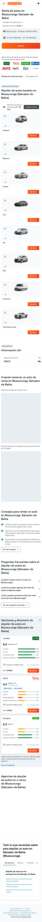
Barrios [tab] (20, 863)
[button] (3, 3)
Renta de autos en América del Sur (19, 911)
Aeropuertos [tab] (9, 863)
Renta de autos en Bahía (28, 913)
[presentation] (40, 620)
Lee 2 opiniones (13, 685)
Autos (27, 909)
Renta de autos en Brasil (11, 913)
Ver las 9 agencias (8, 765)
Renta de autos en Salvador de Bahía (20, 915)
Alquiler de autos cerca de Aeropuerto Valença (19, 891)
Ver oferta (33, 135)
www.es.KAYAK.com (17, 909)
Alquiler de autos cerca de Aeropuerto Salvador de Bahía (19, 880)
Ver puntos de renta (33, 665)
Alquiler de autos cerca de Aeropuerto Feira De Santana (19, 885)
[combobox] (13, 22)
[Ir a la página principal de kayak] (15, 3)
